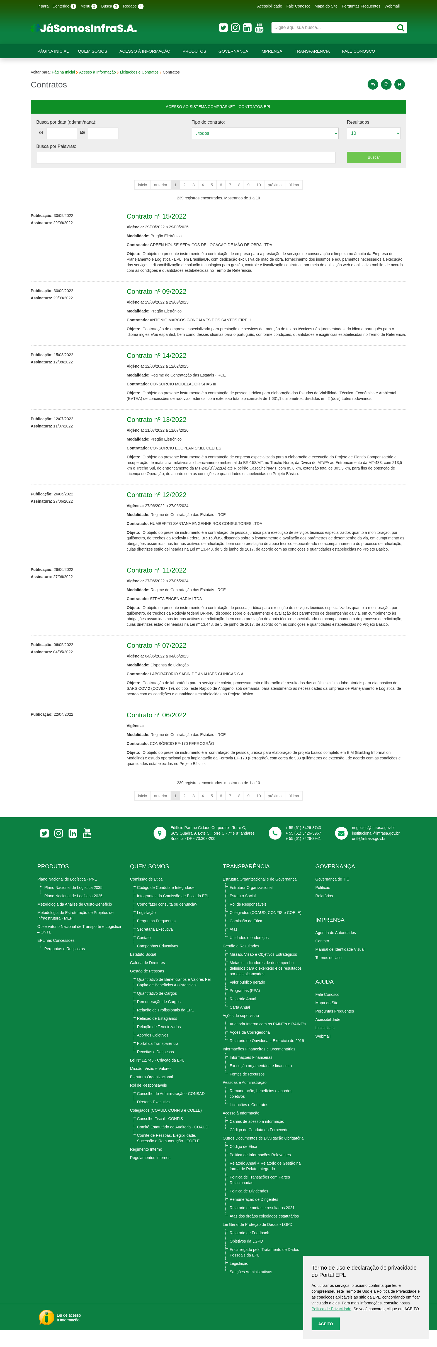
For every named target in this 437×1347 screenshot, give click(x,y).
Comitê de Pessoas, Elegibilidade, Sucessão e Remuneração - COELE (168, 1155)
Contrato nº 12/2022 (160, 500)
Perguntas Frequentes (361, 6)
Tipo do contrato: (209, 122)
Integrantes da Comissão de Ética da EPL (173, 912)
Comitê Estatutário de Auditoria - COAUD (172, 1143)
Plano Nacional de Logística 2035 (73, 904)
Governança (233, 51)
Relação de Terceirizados (159, 1043)
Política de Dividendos (249, 1208)
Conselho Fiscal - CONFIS (160, 1135)
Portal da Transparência (158, 1060)
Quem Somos (92, 51)
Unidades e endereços (249, 954)
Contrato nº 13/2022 (160, 425)
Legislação (146, 929)
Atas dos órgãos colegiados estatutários (264, 1233)
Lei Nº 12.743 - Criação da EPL (157, 1077)
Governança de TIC (332, 896)
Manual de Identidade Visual (340, 966)
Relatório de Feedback (249, 1249)
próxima (275, 185)
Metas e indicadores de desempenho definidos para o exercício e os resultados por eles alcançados (266, 985)
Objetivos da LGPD (246, 1258)
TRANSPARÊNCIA (246, 883)
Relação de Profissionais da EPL (165, 1027)
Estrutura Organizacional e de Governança (260, 896)
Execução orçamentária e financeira (261, 1082)
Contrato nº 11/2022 (160, 581)
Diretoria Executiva (153, 1118)
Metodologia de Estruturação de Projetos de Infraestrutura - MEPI (75, 932)
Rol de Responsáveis (148, 1102)
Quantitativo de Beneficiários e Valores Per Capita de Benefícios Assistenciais (174, 999)
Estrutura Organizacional (151, 1093)
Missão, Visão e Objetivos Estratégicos (263, 971)
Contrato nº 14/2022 (160, 361)
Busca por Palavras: (63, 146)
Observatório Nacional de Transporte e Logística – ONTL (79, 946)
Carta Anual (240, 1024)
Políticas (322, 904)
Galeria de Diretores (147, 979)
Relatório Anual (243, 1015)
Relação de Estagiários (157, 1035)
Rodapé (133, 6)
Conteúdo (64, 6)
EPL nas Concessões (55, 957)
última (294, 185)
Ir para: (43, 6)
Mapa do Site (326, 6)
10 (258, 185)
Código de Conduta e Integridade (166, 904)
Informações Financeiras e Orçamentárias (259, 1066)
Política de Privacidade (331, 1309)
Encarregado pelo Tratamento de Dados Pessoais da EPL (264, 1269)
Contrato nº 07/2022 (160, 662)
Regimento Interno (146, 1166)
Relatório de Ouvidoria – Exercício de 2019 (267, 1057)
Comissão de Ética (146, 896)
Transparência (312, 51)
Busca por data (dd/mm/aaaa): (73, 122)
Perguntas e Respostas (64, 965)
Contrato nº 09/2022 (160, 291)
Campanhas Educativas (157, 962)
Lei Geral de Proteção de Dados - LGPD (258, 1241)
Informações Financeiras (251, 1074)
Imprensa (271, 51)
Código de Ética (243, 1163)
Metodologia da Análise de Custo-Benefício (74, 921)
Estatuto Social (143, 971)
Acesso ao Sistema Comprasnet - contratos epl (218, 106)
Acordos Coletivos (153, 1052)
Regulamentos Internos (150, 1174)
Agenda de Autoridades (335, 949)
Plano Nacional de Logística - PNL (67, 896)
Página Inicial (53, 51)
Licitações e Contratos (146, 72)
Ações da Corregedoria (250, 1049)
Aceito (325, 1324)
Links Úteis (324, 1044)
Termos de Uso (328, 974)
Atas (233, 946)
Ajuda (324, 998)
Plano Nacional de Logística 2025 (73, 912)
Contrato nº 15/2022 (160, 216)
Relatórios (324, 912)
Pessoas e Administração (244, 1099)
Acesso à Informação (145, 51)
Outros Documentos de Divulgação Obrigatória (263, 1155)
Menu (89, 6)
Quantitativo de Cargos (157, 1010)
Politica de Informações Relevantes (260, 1171)
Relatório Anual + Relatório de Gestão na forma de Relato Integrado (265, 1183)
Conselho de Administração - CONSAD (171, 1110)
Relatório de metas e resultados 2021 (262, 1224)
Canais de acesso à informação (257, 1138)
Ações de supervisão (241, 1032)
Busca (110, 6)
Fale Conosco (298, 6)
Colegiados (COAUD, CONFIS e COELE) (166, 1127)
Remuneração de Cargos (159, 1018)
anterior (160, 185)
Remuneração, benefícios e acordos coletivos (261, 1110)
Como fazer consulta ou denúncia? (167, 921)
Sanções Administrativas (251, 1288)
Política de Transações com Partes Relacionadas (260, 1197)
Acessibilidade (269, 6)
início (142, 185)
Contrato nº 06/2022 (160, 731)
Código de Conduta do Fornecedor (260, 1146)
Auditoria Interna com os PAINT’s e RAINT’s (268, 1040)
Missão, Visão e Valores (151, 1085)
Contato (144, 954)
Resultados (354, 122)
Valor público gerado (247, 999)
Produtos (194, 51)
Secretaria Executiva (155, 946)
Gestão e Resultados (241, 962)
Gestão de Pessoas (147, 988)
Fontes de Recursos (247, 1091)
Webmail (392, 6)
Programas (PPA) (245, 1007)
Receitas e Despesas (155, 1068)
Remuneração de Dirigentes (254, 1216)
